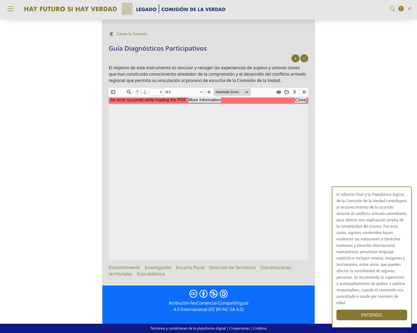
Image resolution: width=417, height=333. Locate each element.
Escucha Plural (190, 267)
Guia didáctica (151, 274)
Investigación (158, 267)
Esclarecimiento (124, 267)
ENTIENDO (374, 315)
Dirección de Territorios (232, 267)
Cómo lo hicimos (132, 34)
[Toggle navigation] (10, 8)
